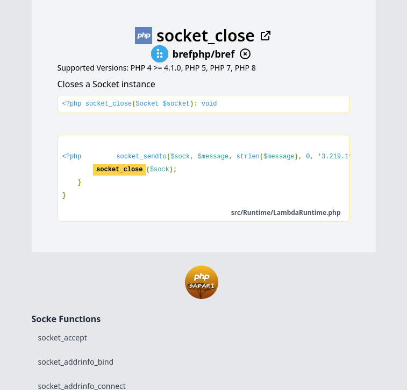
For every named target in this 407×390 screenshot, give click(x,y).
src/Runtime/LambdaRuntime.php (286, 212)
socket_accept (62, 337)
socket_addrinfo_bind (76, 362)
